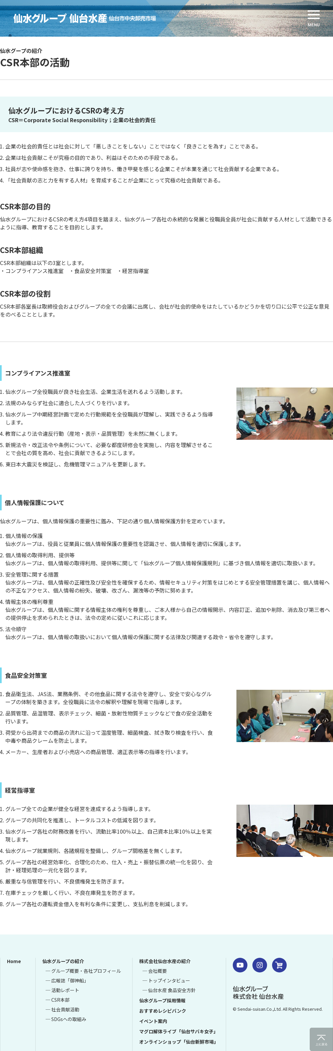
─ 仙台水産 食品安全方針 (169, 990)
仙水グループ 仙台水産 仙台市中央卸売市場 (95, 18)
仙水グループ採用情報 (162, 1000)
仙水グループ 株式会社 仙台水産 (258, 992)
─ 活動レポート (62, 990)
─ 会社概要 (155, 970)
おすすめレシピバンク (162, 1010)
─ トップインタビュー (166, 980)
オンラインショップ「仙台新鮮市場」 (178, 1041)
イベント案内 (153, 1021)
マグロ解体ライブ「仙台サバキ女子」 (178, 1031)
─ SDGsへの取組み (66, 1019)
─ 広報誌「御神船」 (67, 980)
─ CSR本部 (58, 999)
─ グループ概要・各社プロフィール (83, 970)
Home (14, 961)
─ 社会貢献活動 (62, 1009)
